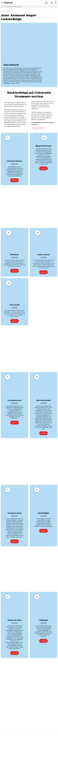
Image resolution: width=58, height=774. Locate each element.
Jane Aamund (11, 64)
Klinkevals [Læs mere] (14, 254)
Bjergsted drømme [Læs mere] (43, 146)
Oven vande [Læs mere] (14, 305)
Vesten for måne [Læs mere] (14, 620)
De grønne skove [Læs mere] (14, 513)
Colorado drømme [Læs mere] (14, 161)
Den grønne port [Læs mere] (15, 400)
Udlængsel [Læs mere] (43, 620)
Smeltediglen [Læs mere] (43, 513)
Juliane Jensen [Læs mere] (43, 254)
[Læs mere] (14, 145)
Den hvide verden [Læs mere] (43, 400)
